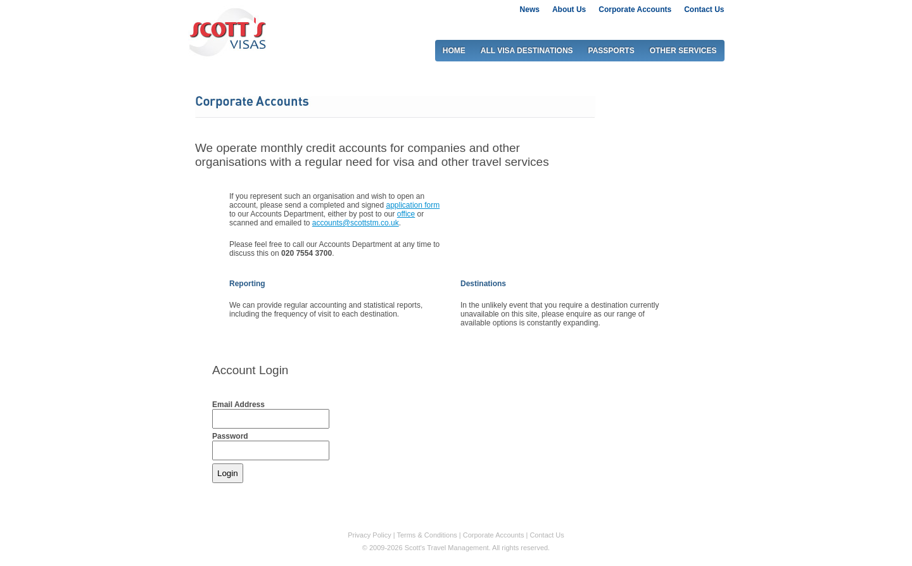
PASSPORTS (611, 50)
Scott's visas (227, 30)
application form (413, 205)
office (406, 214)
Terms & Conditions (426, 535)
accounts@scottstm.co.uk (355, 222)
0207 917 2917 (681, 26)
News (530, 9)
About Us (569, 9)
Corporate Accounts (634, 9)
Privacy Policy (369, 535)
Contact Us (704, 9)
